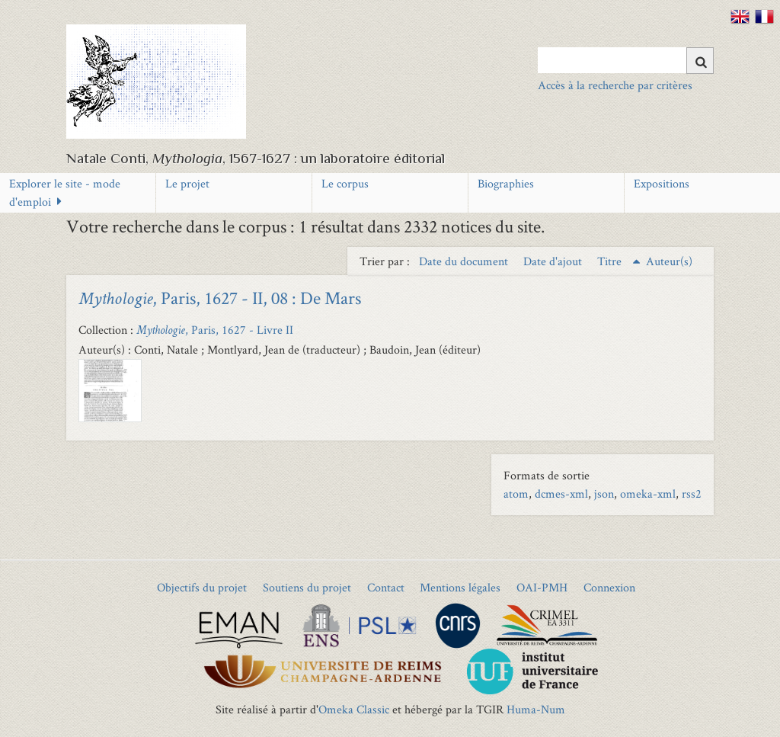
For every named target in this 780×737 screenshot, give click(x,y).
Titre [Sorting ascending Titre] (611, 261)
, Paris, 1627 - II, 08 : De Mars (219, 297)
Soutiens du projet (307, 587)
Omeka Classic (353, 709)
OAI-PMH (541, 587)
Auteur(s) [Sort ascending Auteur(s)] (669, 261)
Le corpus (345, 183)
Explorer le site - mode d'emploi (64, 192)
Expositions (661, 183)
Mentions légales (460, 587)
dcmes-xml (561, 493)
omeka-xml (648, 493)
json (604, 493)
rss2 (692, 493)
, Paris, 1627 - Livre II (214, 330)
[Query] (626, 60)
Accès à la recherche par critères (615, 85)
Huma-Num (536, 709)
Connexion (609, 587)
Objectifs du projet (202, 587)
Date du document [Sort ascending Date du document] (465, 261)
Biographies (506, 183)
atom (516, 493)
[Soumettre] (700, 60)
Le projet (187, 183)
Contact (385, 587)
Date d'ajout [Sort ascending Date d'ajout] (554, 261)
